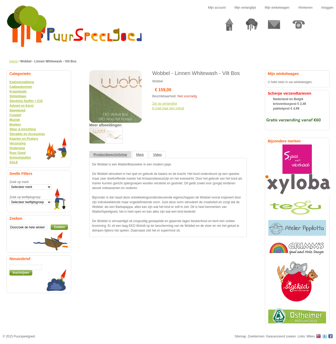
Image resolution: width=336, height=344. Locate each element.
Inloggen (327, 7)
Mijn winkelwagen (277, 7)
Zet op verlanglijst (164, 103)
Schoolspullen (20, 157)
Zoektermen (256, 336)
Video (157, 155)
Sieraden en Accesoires (27, 134)
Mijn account (216, 7)
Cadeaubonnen (20, 87)
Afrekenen (305, 7)
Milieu (311, 336)
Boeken (15, 124)
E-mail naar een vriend (168, 108)
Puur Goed (17, 153)
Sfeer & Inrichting (22, 129)
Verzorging (17, 143)
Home (13, 61)
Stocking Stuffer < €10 (26, 101)
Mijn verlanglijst (245, 7)
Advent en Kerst (21, 106)
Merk (140, 155)
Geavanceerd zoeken (281, 336)
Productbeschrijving (110, 155)
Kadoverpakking (21, 82)
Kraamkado (18, 91)
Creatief (15, 115)
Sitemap (240, 336)
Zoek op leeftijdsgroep (24, 197)
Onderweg (17, 148)
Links (301, 336)
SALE (13, 162)
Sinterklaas (17, 96)
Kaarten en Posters (23, 139)
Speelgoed (17, 110)
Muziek (14, 120)
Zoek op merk (19, 182)
